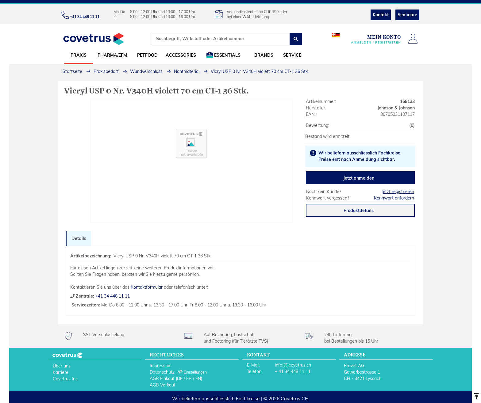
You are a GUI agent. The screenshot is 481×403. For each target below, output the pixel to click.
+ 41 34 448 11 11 (292, 371)
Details (78, 238)
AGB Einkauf (162, 378)
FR (189, 378)
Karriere (60, 372)
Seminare (407, 14)
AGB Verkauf (162, 385)
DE (180, 378)
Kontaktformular (147, 287)
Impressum (160, 365)
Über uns (62, 366)
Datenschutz (162, 372)
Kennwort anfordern (394, 198)
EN (198, 378)
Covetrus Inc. (66, 379)
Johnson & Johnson (396, 108)
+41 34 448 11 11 (112, 296)
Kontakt (381, 14)
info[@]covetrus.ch (293, 365)
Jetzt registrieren (397, 191)
